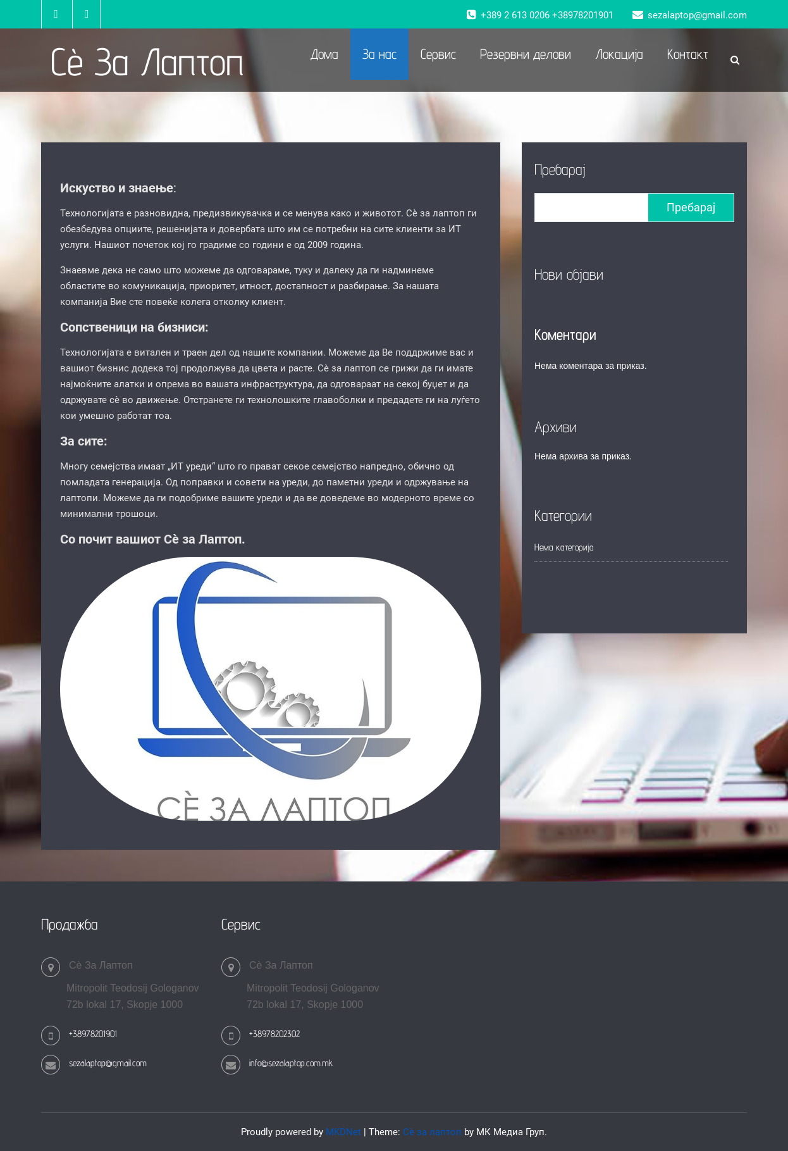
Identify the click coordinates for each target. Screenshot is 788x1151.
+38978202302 (274, 1033)
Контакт (687, 54)
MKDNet (343, 1132)
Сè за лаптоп (432, 1132)
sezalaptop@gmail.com (108, 1062)
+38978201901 (93, 1033)
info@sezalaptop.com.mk (291, 1062)
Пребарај (560, 169)
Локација (619, 54)
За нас (379, 54)
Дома (324, 54)
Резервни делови (525, 54)
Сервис (438, 54)
